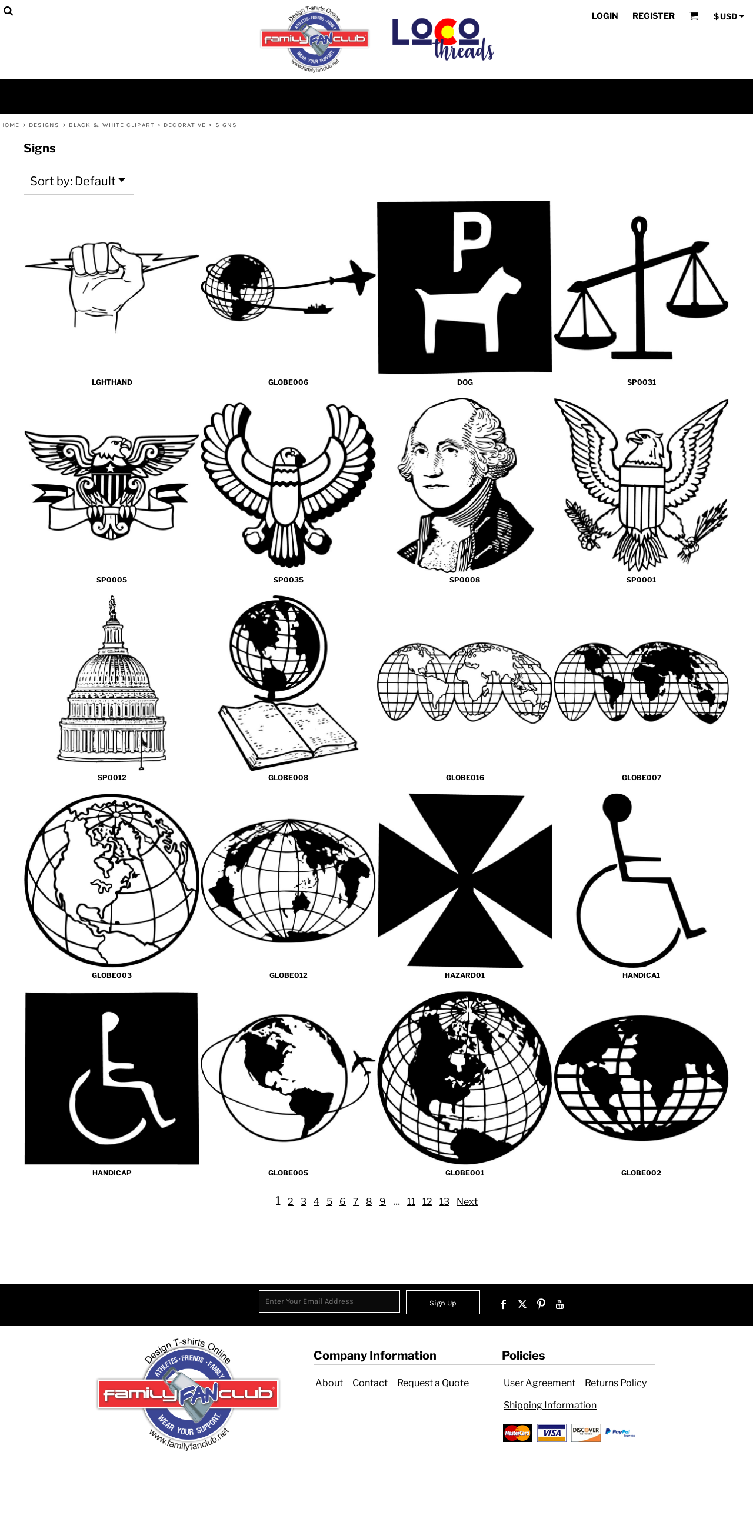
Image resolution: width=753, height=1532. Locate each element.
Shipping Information (550, 1405)
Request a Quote (433, 1382)
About (329, 1382)
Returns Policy (616, 1382)
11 (411, 1201)
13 (444, 1201)
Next (467, 1201)
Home (9, 125)
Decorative (185, 125)
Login (605, 16)
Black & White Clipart (112, 125)
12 (427, 1201)
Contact (370, 1382)
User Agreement (539, 1382)
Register (653, 16)
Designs (44, 125)
